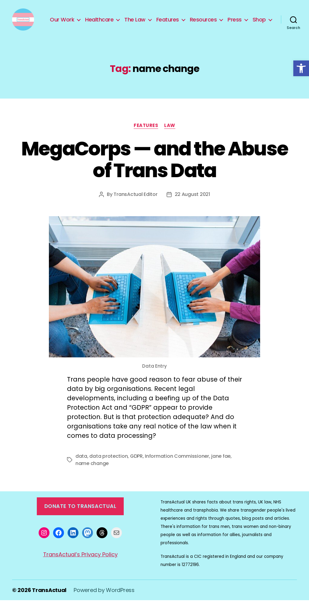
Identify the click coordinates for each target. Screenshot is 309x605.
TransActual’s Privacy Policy (80, 559)
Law (169, 130)
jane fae (221, 460)
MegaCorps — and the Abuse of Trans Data (154, 164)
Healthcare (123, 17)
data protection (108, 460)
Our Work (86, 17)
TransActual (49, 595)
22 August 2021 (192, 199)
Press (259, 17)
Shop (259, 26)
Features (191, 17)
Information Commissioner (177, 460)
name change (92, 468)
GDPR (136, 460)
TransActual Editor (135, 199)
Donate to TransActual (80, 511)
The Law (159, 17)
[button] (301, 68)
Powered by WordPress (104, 595)
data (81, 460)
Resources (227, 17)
